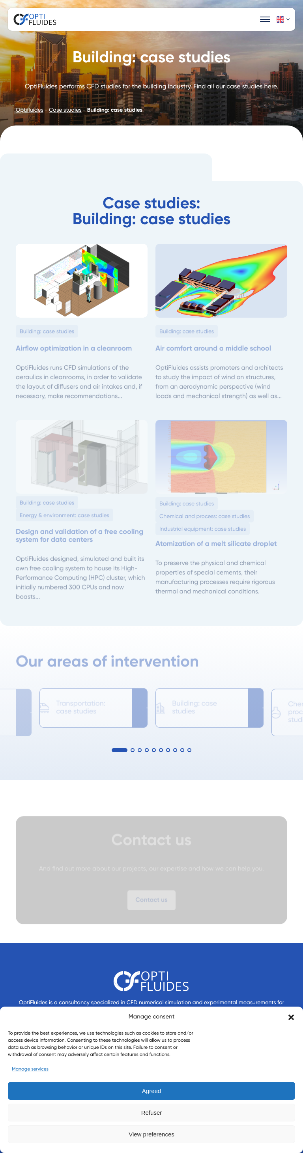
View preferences (151, 1134)
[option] (93, 704)
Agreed (151, 1090)
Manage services (30, 1069)
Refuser (151, 1112)
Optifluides (29, 110)
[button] (291, 1017)
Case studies (65, 110)
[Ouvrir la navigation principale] (265, 19)
